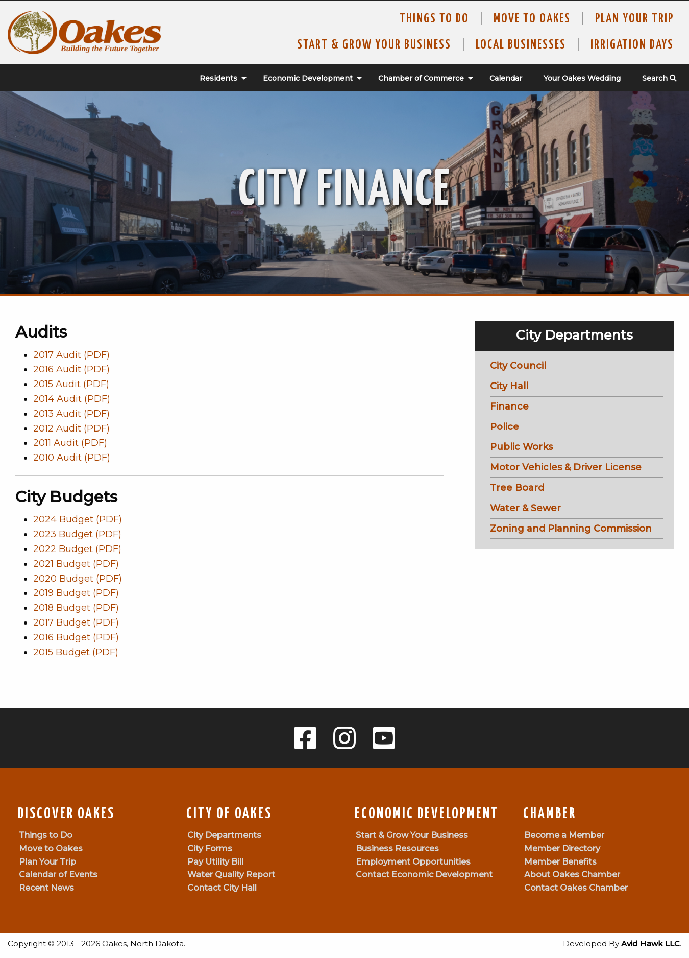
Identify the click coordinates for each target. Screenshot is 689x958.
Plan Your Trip (634, 19)
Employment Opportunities (413, 862)
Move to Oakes (51, 848)
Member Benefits (560, 862)
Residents (218, 78)
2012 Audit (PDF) (71, 428)
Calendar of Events (58, 874)
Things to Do (434, 19)
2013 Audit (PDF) (71, 413)
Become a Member (564, 835)
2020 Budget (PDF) (77, 578)
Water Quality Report (231, 874)
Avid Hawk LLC (650, 943)
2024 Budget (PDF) (77, 519)
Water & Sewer (525, 508)
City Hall (509, 386)
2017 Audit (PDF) (71, 355)
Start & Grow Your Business (374, 45)
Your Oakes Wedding (582, 78)
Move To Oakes (532, 19)
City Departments (224, 835)
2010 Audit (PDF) (71, 457)
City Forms (209, 848)
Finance (509, 406)
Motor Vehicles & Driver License (566, 467)
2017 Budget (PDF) (76, 622)
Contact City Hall (222, 888)
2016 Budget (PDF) (76, 637)
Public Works (521, 446)
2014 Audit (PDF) (71, 398)
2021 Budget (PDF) (76, 563)
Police (504, 427)
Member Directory (562, 848)
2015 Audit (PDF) (71, 384)
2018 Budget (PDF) (76, 607)
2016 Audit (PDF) (71, 369)
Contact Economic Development (424, 874)
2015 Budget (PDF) (75, 652)
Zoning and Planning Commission (571, 528)
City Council (518, 365)
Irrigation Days (632, 45)
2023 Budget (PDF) (77, 534)
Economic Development (308, 78)
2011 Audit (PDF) (70, 442)
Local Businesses (521, 45)
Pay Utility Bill (215, 862)
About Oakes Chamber (572, 874)
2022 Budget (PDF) (77, 549)
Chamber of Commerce (421, 78)
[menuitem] (218, 78)
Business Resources (397, 848)
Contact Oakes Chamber (576, 888)
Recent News (46, 888)
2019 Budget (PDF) (76, 592)
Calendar (505, 78)
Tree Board (517, 487)
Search (659, 78)
